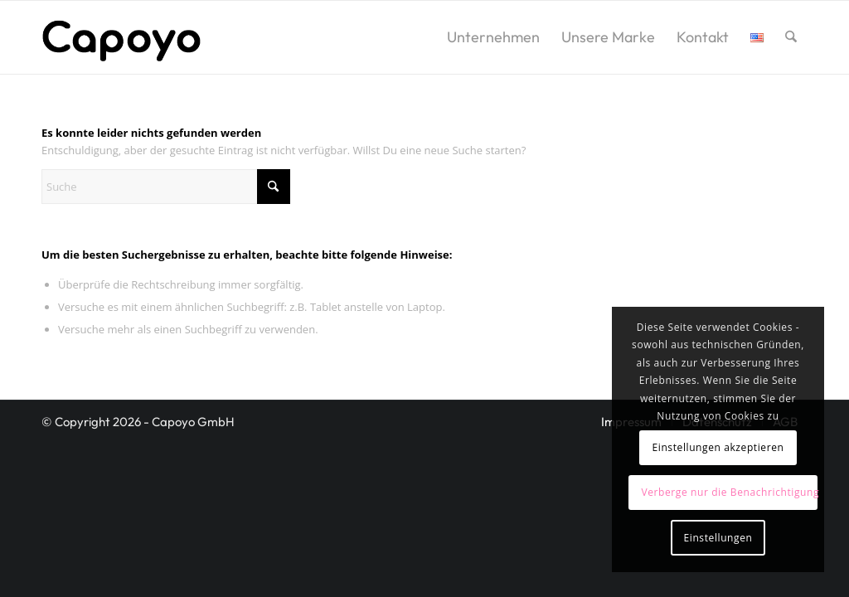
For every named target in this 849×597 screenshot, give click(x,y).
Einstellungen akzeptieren (718, 447)
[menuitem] (493, 37)
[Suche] (791, 37)
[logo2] (121, 37)
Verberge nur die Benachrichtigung (729, 492)
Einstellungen (718, 538)
